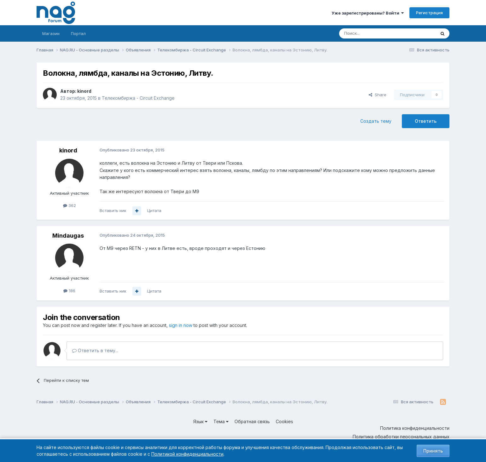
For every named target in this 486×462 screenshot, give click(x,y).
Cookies (284, 421)
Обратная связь (252, 421)
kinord (84, 91)
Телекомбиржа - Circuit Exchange (138, 98)
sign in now (180, 325)
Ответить (426, 121)
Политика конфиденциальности (414, 428)
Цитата (154, 210)
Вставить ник (113, 210)
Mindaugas (68, 235)
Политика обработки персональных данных (401, 436)
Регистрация (429, 12)
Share (377, 94)
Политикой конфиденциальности (187, 454)
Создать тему (375, 121)
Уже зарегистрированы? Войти (368, 12)
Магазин (51, 33)
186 (69, 290)
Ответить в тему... (95, 350)
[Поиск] (370, 33)
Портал (78, 33)
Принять (433, 450)
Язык (200, 421)
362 (69, 205)
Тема (221, 421)
